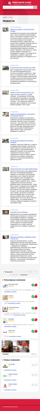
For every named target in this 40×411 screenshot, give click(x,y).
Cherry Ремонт (12, 384)
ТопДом (10, 295)
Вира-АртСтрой (13, 284)
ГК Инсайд (11, 364)
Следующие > (24, 274)
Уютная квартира (13, 307)
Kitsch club (11, 330)
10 (14, 274)
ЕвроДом (11, 319)
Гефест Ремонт (13, 374)
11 (17, 274)
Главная (5, 17)
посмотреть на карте (10, 291)
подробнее (34, 354)
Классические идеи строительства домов (22, 67)
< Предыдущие (8, 272)
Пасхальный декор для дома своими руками (23, 169)
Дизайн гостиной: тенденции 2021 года (22, 92)
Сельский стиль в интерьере (19, 212)
